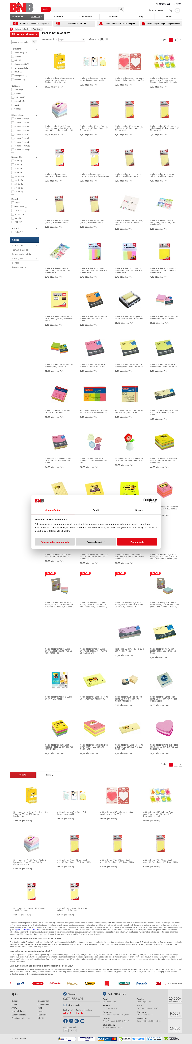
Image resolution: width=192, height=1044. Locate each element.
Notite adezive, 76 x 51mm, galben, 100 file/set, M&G (92, 222)
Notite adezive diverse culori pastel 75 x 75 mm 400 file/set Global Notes (163, 699)
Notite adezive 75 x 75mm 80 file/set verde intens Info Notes (163, 366)
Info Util (40, 1018)
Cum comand (43, 1004)
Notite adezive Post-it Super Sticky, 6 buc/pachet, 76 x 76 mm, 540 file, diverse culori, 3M (59, 128)
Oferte (49, 775)
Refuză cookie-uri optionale (55, 542)
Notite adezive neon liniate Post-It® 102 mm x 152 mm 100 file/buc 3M (94, 747)
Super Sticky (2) (21, 53)
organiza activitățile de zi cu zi (26, 930)
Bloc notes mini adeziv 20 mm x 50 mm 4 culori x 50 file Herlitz (94, 412)
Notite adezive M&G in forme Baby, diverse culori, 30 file (93, 79)
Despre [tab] (139, 510)
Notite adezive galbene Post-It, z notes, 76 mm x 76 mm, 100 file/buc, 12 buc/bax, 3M (59, 80)
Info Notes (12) (20, 210)
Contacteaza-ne (19, 267)
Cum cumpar (86, 16)
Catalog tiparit (18, 258)
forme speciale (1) (21, 68)
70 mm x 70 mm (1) (22, 142)
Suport (15, 1001)
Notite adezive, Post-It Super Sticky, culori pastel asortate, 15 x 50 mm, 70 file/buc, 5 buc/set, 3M (59, 605)
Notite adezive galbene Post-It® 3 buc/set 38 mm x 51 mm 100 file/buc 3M (129, 747)
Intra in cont (157, 10)
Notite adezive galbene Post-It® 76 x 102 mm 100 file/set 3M (94, 698)
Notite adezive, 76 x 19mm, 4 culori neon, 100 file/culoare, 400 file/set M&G (94, 270)
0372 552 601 (164, 4)
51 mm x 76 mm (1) (22, 138)
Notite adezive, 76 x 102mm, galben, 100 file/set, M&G (162, 175)
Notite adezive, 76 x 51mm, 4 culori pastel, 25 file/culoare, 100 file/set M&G (164, 128)
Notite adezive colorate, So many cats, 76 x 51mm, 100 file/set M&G (57, 270)
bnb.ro (23, 1038)
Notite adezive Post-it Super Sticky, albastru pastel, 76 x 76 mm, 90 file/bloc (58, 651)
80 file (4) (18, 172)
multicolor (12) (20, 97)
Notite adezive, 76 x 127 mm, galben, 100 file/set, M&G (128, 175)
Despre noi (58, 16)
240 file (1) (19, 188)
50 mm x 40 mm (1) (22, 127)
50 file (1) (18, 161)
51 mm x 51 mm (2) (22, 134)
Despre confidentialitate (22, 254)
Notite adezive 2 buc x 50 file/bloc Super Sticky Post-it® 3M (93, 461)
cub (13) (18, 60)
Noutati (23, 775)
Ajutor (178, 4)
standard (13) (20, 80)
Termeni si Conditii (20, 250)
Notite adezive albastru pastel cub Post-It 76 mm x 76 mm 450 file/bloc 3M (129, 557)
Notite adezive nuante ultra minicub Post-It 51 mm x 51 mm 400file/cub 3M (59, 747)
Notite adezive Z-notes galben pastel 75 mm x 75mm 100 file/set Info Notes (128, 699)
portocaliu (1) (20, 101)
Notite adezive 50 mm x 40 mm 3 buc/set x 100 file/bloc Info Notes (164, 413)
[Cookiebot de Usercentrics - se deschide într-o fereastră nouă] (144, 501)
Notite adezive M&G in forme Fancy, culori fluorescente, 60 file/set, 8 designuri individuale (163, 80)
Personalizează (96, 542)
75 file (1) (18, 169)
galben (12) (19, 93)
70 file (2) (18, 165)
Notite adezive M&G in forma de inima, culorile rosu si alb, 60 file (129, 79)
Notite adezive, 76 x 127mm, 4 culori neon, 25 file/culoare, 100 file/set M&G (94, 128)
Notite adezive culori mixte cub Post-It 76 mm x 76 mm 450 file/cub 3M (163, 461)
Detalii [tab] (96, 510)
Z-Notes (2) (19, 56)
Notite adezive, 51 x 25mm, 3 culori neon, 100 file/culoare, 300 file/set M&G (129, 270)
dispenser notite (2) (22, 64)
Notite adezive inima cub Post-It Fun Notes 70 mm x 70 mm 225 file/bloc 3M (164, 747)
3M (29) (17, 203)
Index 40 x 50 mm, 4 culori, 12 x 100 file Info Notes (129, 650)
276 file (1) (19, 192)
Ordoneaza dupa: (50, 39)
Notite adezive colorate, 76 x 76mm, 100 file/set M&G (58, 175)
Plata (39, 1008)
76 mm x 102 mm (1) (22, 150)
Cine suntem (18, 245)
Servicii (15, 263)
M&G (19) (18, 222)
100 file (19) (19, 176)
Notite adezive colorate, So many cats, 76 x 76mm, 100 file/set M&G (162, 223)
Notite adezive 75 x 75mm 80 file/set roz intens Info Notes (93, 366)
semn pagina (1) (21, 76)
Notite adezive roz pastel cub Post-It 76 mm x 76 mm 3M (58, 556)
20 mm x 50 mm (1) (22, 119)
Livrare (40, 1011)
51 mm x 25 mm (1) (22, 130)
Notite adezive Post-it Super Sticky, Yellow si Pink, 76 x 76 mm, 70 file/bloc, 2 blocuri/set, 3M (93, 605)
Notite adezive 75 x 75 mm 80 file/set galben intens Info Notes (129, 366)
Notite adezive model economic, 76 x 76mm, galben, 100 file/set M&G (59, 318)
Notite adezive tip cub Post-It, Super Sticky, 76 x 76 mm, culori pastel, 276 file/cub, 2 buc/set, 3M (164, 605)
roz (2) (17, 105)
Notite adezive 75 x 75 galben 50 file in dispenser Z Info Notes (129, 317)
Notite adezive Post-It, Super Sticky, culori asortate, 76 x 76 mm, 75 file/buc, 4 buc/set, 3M (163, 557)
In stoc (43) (19, 232)
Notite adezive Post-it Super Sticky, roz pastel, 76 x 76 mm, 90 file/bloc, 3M (93, 651)
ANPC (14, 1008)
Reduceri (113, 16)
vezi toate (35, 16)
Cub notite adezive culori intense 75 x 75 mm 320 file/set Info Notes (59, 461)
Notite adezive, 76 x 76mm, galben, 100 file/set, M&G (57, 222)
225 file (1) (19, 184)
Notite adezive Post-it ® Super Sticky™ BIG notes (58, 698)
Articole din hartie (22, 29)
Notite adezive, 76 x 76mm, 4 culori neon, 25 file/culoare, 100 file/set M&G (164, 270)
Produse (27, 16)
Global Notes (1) (21, 207)
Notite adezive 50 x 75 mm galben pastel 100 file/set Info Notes (163, 651)
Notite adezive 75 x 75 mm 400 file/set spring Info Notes (59, 366)
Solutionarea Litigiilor (21, 1018)
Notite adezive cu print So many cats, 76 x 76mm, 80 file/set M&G (129, 223)
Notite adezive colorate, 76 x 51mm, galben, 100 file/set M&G (94, 175)
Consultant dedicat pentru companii (120, 23)
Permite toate (137, 542)
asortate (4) (19, 90)
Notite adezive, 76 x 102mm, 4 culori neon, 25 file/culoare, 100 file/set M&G (129, 128)
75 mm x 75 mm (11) (22, 146)
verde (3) (18, 109)
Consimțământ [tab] (52, 510)
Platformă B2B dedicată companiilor (34, 23)
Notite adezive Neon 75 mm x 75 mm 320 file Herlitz (58, 412)
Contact (168, 16)
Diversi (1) (18, 218)
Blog (141, 16)
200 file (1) (19, 180)
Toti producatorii (175, 983)
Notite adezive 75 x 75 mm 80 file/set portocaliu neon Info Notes (93, 318)
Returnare (41, 1015)
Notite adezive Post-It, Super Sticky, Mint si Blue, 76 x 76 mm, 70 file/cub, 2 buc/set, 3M (129, 605)
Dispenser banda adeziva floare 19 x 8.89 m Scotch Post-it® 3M (129, 460)
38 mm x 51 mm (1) (22, 123)
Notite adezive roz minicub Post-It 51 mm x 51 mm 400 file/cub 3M (164, 509)
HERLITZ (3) (19, 214)
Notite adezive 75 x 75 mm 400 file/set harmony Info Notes (164, 317)
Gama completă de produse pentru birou (163, 23)
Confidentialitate (19, 1015)
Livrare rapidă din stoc (77, 23)
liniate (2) (18, 72)
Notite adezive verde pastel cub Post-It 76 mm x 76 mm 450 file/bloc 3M (94, 557)
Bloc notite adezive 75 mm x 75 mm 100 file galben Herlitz (129, 412)
